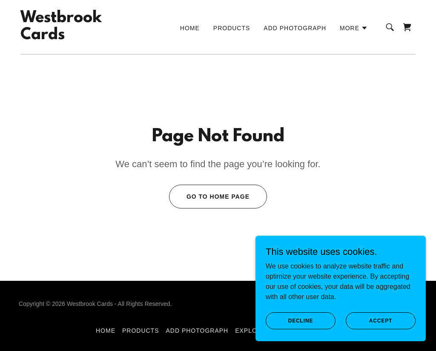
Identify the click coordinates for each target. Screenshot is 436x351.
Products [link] (231, 28)
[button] (354, 28)
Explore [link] (250, 330)
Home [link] (190, 28)
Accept (380, 320)
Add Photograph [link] (295, 28)
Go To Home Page (218, 196)
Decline (300, 320)
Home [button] (105, 330)
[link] (61, 36)
